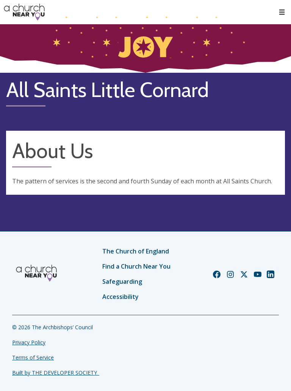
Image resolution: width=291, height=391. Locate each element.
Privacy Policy (28, 342)
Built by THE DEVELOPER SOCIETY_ (55, 372)
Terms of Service (33, 357)
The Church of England (135, 251)
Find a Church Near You (136, 266)
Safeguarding (122, 281)
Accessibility (120, 296)
